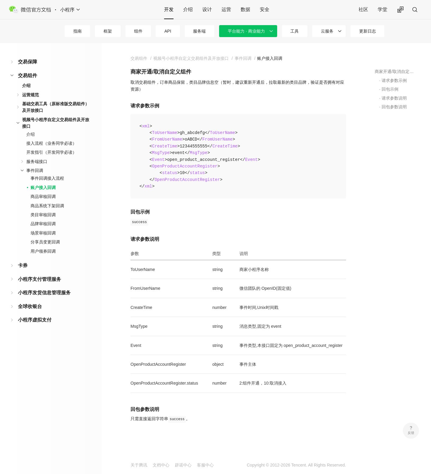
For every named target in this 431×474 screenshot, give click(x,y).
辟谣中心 (183, 465)
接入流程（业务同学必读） (51, 143)
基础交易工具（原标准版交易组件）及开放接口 (55, 107)
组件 (138, 31)
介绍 (188, 9)
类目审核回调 (43, 214)
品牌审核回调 (43, 223)
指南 (77, 31)
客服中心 (205, 465)
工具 (294, 31)
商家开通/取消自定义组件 (395, 71)
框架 (108, 31)
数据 (245, 9)
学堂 (382, 9)
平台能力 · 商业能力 (246, 31)
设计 (207, 9)
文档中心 (161, 465)
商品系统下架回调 (47, 205)
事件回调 (34, 170)
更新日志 (367, 31)
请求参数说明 (394, 98)
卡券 (23, 265)
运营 (226, 9)
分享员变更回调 (45, 242)
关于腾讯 (138, 465)
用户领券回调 (43, 251)
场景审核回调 (43, 233)
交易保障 (27, 61)
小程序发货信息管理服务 (44, 292)
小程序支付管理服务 (39, 279)
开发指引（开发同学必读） (51, 152)
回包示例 (390, 89)
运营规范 (30, 94)
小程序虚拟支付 (34, 319)
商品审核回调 (43, 196)
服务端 (199, 31)
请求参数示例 (394, 80)
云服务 (327, 31)
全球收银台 (30, 306)
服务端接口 (36, 161)
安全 (264, 9)
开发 (169, 9)
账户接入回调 (43, 187)
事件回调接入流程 (47, 178)
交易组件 (27, 75)
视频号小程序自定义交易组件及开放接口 (55, 123)
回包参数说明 (394, 106)
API (167, 31)
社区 (363, 9)
